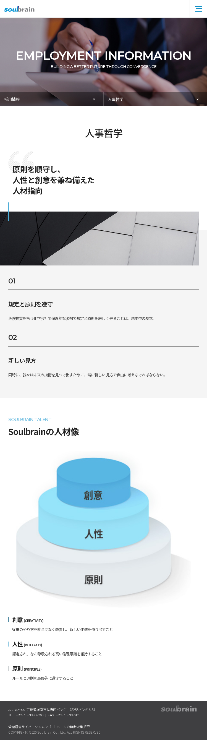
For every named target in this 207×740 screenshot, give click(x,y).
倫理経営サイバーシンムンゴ (29, 726)
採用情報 (12, 99)
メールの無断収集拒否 (73, 726)
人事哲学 (115, 99)
